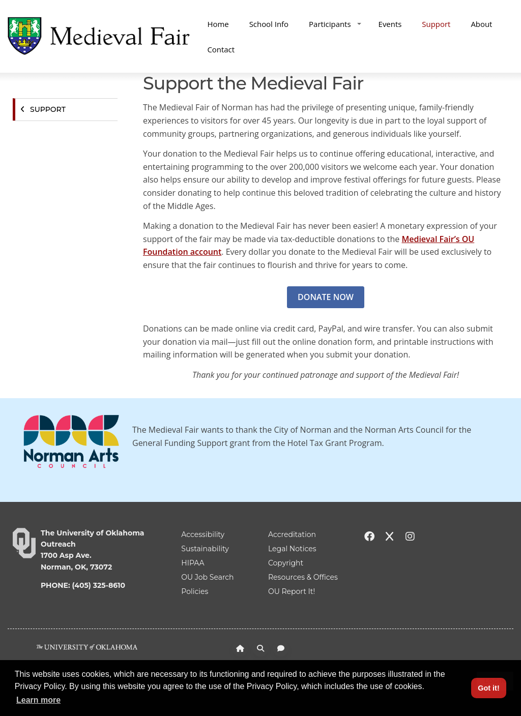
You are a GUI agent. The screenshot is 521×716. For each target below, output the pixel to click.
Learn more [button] (38, 700)
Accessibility (202, 534)
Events (390, 24)
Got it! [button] (488, 688)
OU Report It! (291, 591)
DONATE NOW (326, 297)
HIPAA (192, 563)
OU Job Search (207, 577)
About (481, 24)
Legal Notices (292, 548)
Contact (221, 49)
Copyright (285, 563)
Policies (194, 591)
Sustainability (204, 548)
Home (217, 24)
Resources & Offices (303, 577)
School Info (268, 24)
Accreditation (292, 534)
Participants (335, 24)
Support (436, 24)
